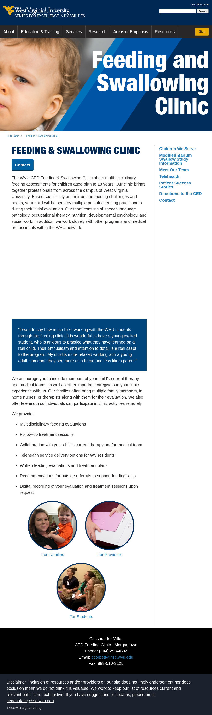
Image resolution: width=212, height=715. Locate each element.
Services (74, 31)
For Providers (110, 552)
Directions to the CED (180, 193)
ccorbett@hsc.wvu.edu (112, 657)
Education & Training (40, 31)
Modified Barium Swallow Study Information (175, 159)
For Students (81, 614)
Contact (22, 165)
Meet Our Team (174, 170)
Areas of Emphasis (130, 31)
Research (98, 31)
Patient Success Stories (175, 185)
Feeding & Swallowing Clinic (42, 136)
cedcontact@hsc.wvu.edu (30, 700)
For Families (52, 552)
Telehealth (169, 176)
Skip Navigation (200, 4)
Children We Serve (177, 148)
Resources (165, 31)
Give (202, 31)
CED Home (13, 136)
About (8, 31)
